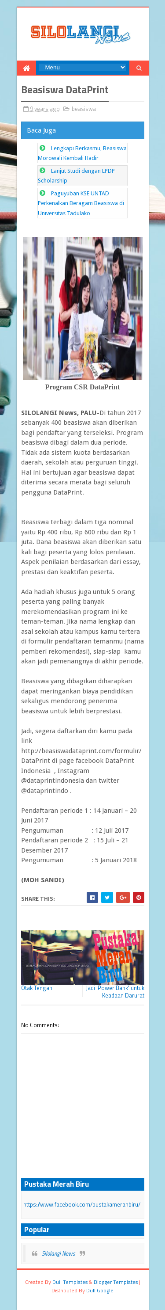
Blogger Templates (116, 1282)
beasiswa (84, 108)
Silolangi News (58, 1253)
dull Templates (70, 1282)
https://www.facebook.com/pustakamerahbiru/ (81, 1204)
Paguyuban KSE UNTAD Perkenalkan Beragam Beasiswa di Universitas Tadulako (81, 203)
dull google (100, 1290)
